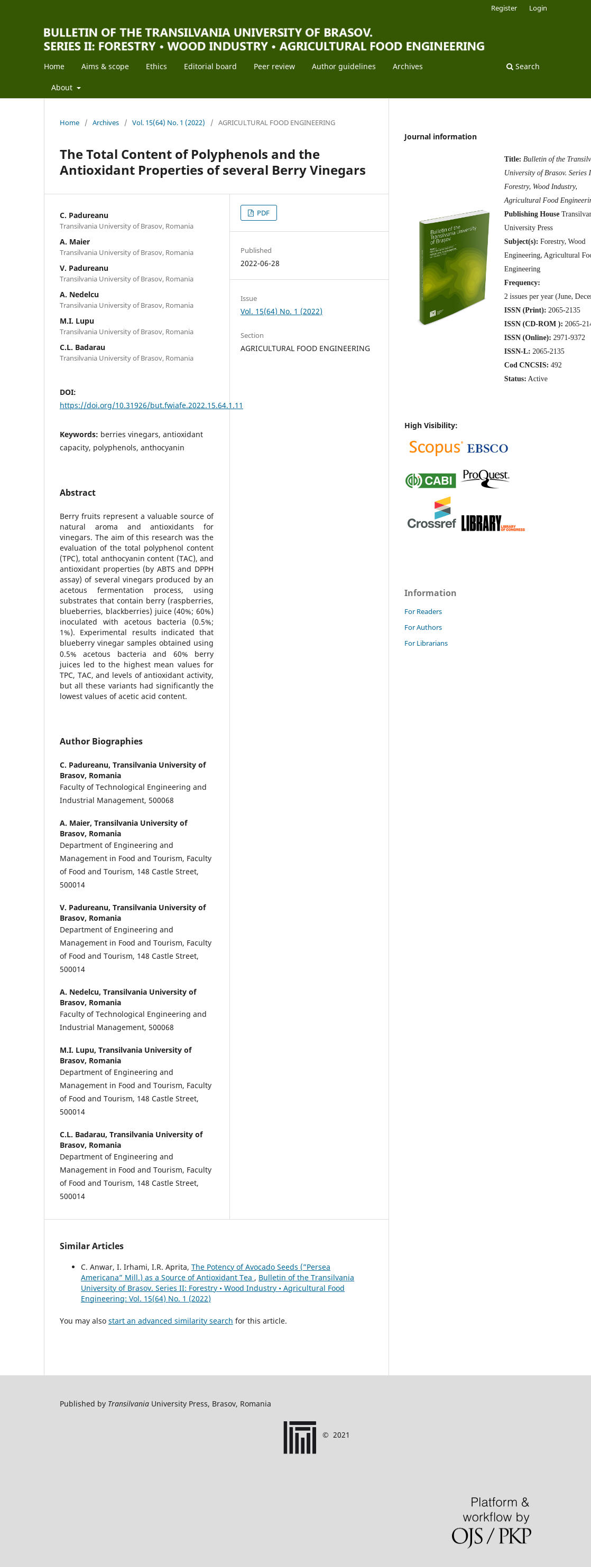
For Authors (423, 627)
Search (523, 66)
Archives (408, 66)
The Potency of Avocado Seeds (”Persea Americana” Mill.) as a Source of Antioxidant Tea (205, 1272)
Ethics (156, 66)
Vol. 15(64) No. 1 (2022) (168, 122)
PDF (262, 213)
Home (54, 66)
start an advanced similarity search (170, 1321)
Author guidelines (344, 66)
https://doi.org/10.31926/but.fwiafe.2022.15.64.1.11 (151, 405)
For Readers (423, 611)
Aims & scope (105, 66)
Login (538, 8)
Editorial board (210, 66)
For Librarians (426, 643)
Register (504, 8)
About (63, 87)
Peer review (274, 66)
